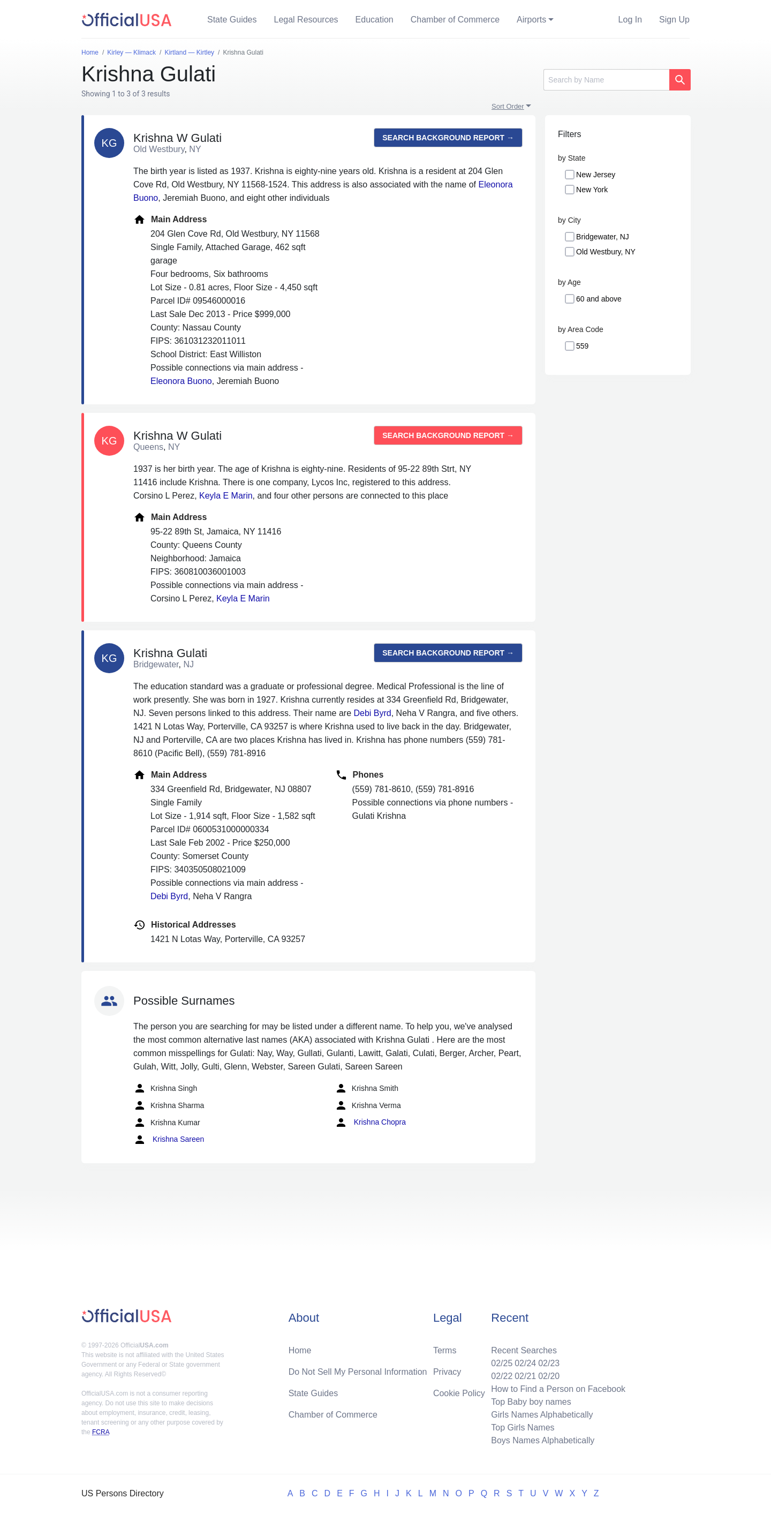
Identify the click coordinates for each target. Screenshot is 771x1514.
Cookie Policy (459, 1393)
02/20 (549, 1376)
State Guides (232, 19)
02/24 (525, 1363)
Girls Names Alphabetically (542, 1414)
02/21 (525, 1376)
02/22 (501, 1376)
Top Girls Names (522, 1427)
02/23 (549, 1363)
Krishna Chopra (370, 1122)
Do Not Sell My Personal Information (358, 1371)
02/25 (501, 1363)
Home (300, 1350)
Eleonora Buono (181, 381)
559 (582, 346)
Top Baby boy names (531, 1401)
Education (375, 19)
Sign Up (674, 19)
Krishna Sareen (168, 1139)
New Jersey (595, 174)
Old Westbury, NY (606, 252)
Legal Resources (306, 19)
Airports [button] (531, 19)
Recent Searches (524, 1350)
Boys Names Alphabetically (542, 1440)
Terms (445, 1350)
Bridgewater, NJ (602, 237)
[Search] (606, 80)
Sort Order (508, 106)
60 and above (599, 299)
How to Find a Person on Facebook (558, 1389)
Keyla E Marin (226, 495)
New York (592, 189)
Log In (630, 19)
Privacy (447, 1371)
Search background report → (448, 137)
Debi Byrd (372, 713)
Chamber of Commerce (455, 19)
